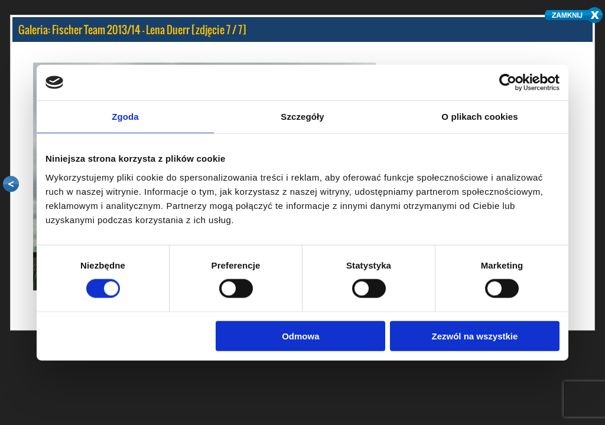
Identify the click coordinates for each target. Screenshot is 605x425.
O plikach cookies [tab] (479, 117)
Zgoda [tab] (125, 117)
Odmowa (300, 336)
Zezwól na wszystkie (475, 336)
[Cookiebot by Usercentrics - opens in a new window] (508, 82)
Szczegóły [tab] (302, 117)
